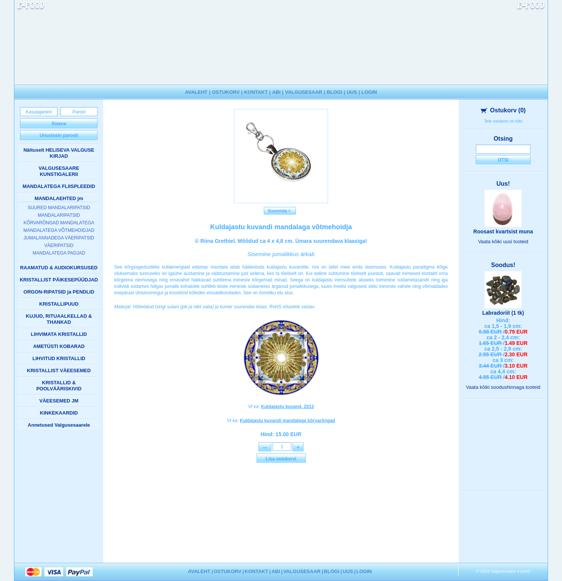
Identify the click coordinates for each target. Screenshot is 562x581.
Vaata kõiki (503, 241)
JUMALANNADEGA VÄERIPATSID (58, 238)
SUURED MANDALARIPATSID (59, 207)
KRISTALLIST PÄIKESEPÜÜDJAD (59, 280)
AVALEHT (196, 92)
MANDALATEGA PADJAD (59, 253)
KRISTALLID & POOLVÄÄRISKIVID (59, 385)
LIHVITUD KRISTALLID (59, 358)
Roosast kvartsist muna (503, 231)
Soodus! (503, 265)
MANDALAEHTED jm (58, 198)
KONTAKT (256, 92)
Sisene (58, 123)
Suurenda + (280, 210)
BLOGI (334, 92)
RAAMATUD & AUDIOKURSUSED (59, 267)
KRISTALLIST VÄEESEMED (59, 370)
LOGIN (369, 92)
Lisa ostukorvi (281, 459)
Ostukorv (503, 110)
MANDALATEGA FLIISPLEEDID (59, 186)
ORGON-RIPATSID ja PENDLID (58, 292)
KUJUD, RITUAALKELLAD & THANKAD (59, 319)
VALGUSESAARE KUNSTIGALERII (59, 171)
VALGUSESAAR (303, 92)
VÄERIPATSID (59, 245)
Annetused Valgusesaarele (59, 425)
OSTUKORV (226, 92)
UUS (352, 92)
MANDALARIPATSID (59, 215)
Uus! (503, 183)
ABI (276, 92)
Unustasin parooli (59, 135)
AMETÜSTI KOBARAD (59, 346)
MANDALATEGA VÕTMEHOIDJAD (58, 230)
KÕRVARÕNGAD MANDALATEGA (58, 222)
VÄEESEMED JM (58, 401)
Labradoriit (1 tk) (503, 313)
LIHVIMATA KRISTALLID (59, 334)
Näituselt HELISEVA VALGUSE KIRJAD (58, 153)
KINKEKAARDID (59, 413)
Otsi (503, 160)
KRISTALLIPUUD (59, 304)
